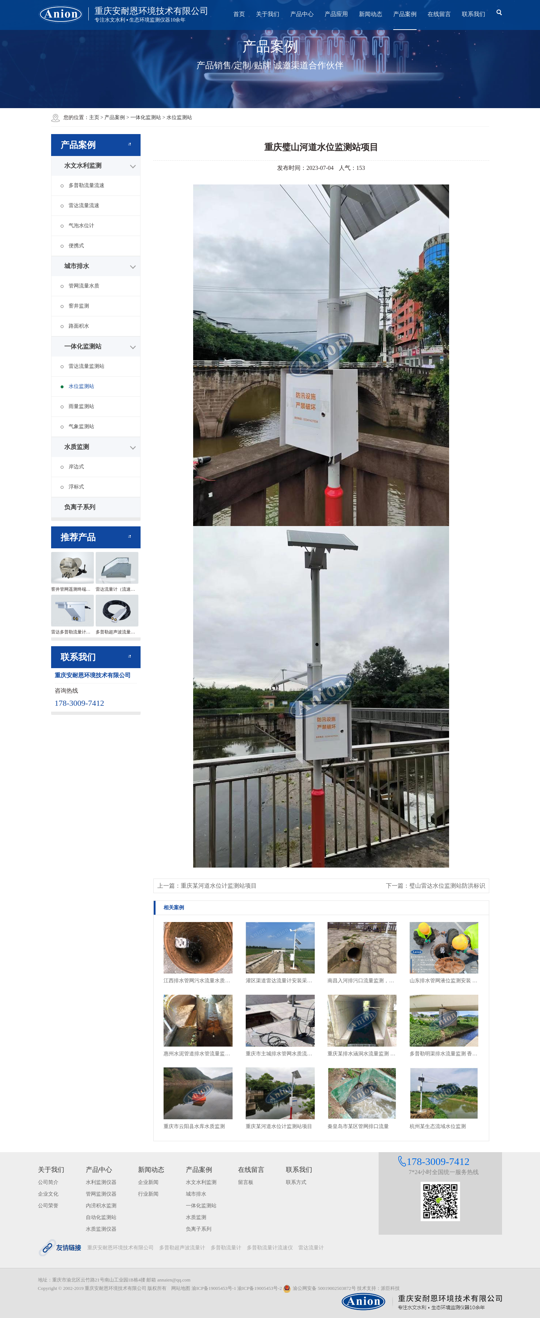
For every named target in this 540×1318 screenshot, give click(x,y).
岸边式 (72, 466)
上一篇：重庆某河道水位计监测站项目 (207, 886)
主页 (94, 117)
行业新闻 (148, 1194)
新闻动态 (370, 14)
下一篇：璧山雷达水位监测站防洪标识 (435, 886)
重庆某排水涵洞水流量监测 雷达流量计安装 (362, 1053)
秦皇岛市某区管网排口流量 (358, 1126)
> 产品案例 (113, 117)
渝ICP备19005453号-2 (259, 1288)
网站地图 (180, 1288)
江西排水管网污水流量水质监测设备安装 (198, 980)
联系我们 (473, 14)
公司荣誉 (48, 1205)
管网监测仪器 (101, 1194)
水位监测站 (77, 386)
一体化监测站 (83, 346)
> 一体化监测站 (144, 117)
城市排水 (76, 266)
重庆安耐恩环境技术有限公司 (120, 1247)
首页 (239, 14)
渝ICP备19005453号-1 (214, 1288)
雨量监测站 (77, 406)
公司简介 (48, 1182)
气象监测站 (77, 426)
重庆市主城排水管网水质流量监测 (280, 1053)
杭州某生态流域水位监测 (438, 1126)
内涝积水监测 (101, 1205)
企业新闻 (148, 1182)
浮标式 (72, 487)
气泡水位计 (77, 225)
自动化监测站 (101, 1217)
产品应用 (336, 14)
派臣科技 (390, 1288)
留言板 (245, 1182)
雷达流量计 (311, 1247)
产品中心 (302, 14)
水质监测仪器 (101, 1229)
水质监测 (76, 446)
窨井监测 (75, 306)
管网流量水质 (80, 286)
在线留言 (439, 14)
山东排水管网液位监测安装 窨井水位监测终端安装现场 (444, 980)
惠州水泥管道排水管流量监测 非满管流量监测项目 (198, 1053)
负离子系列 (79, 507)
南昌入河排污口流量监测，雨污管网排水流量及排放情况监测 (362, 980)
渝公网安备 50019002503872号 (319, 1288)
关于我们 (267, 14)
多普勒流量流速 (82, 185)
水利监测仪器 (101, 1182)
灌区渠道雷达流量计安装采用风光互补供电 (280, 980)
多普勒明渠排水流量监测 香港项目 (444, 1053)
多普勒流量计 (226, 1247)
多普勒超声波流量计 (182, 1247)
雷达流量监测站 (82, 366)
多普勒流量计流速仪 (270, 1247)
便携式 (72, 245)
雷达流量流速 (80, 205)
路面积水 (75, 326)
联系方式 (296, 1182)
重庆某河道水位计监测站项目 (279, 1126)
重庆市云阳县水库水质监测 (194, 1126)
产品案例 (405, 14)
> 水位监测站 (177, 117)
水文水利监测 (83, 165)
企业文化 (48, 1194)
